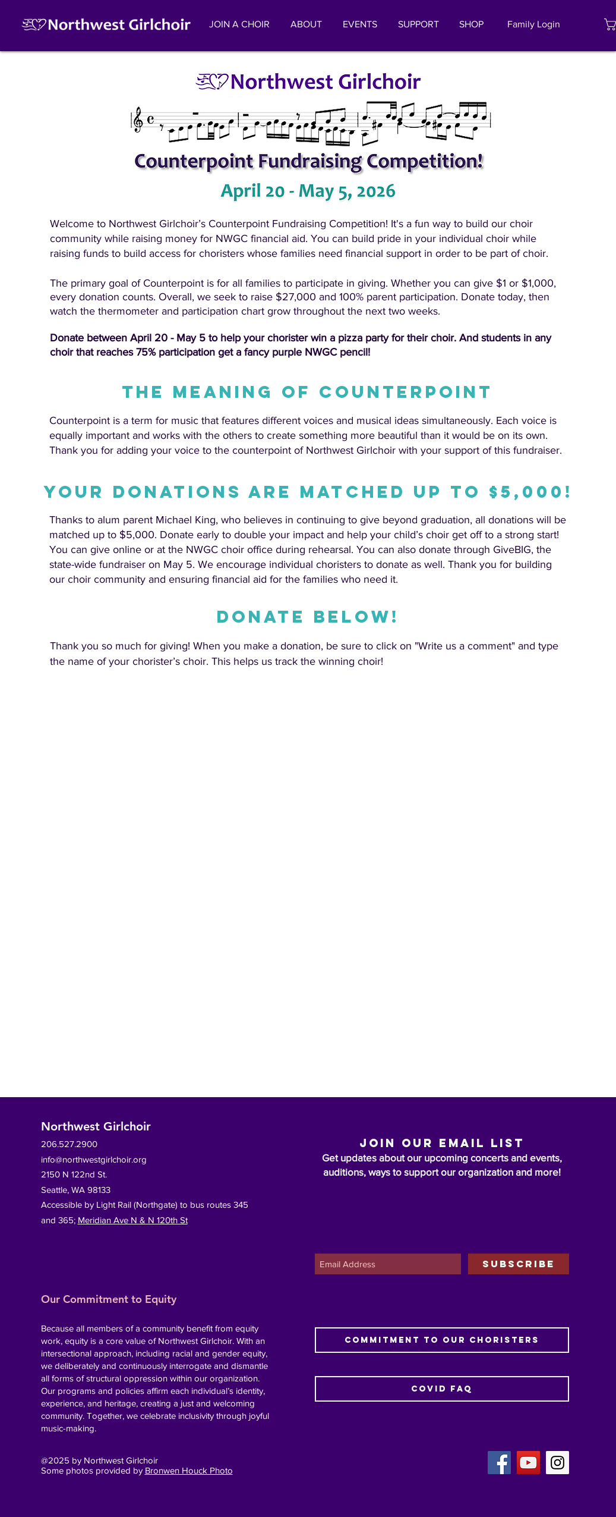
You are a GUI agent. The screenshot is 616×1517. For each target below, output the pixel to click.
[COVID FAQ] (442, 1389)
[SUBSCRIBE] (518, 1264)
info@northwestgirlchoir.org (94, 1159)
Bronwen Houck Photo (189, 1470)
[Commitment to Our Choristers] (442, 1340)
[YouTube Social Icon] (528, 1462)
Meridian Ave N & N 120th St (133, 1220)
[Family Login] (534, 24)
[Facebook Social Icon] (499, 1462)
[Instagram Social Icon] (557, 1462)
